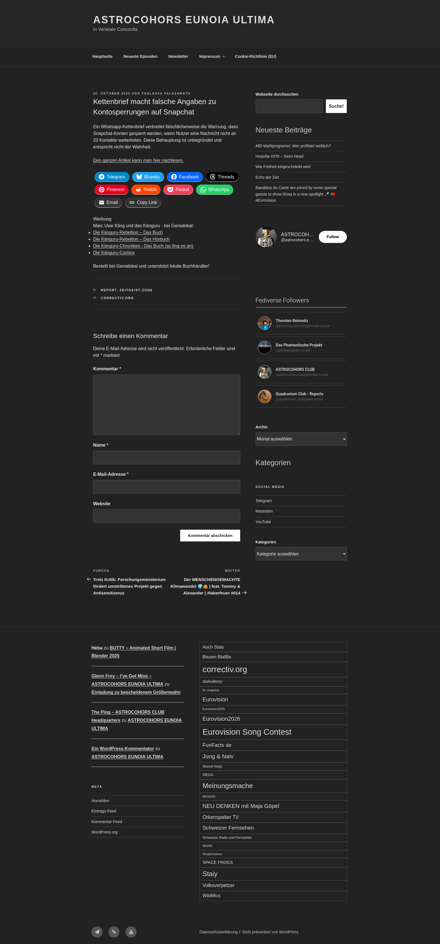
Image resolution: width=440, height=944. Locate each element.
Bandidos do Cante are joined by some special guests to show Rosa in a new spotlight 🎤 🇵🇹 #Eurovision (296, 194)
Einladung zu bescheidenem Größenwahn (135, 690)
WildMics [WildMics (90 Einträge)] (211, 894)
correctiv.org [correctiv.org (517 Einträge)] (225, 667)
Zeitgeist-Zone (136, 288)
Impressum (212, 56)
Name (100, 443)
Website (101, 502)
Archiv (262, 427)
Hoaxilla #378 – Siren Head (279, 156)
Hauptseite (103, 56)
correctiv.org (117, 296)
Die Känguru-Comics (114, 251)
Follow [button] (333, 237)
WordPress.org (104, 830)
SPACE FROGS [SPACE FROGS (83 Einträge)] (218, 860)
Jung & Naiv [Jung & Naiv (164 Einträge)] (218, 754)
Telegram (264, 501)
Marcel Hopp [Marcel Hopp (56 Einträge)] (212, 765)
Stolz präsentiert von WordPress (270, 930)
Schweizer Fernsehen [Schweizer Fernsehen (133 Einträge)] (228, 826)
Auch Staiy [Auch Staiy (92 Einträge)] (213, 645)
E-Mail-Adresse (111, 472)
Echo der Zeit (267, 177)
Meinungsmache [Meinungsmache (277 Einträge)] (228, 784)
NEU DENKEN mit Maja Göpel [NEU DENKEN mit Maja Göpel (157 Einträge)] (241, 804)
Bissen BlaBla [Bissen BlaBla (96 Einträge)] (217, 655)
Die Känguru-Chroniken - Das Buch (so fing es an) (143, 244)
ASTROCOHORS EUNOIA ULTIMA (184, 20)
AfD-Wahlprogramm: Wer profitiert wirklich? (293, 146)
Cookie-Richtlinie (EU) (255, 56)
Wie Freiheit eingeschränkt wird (283, 166)
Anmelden (100, 799)
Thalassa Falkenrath (166, 93)
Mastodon (264, 511)
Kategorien (266, 542)
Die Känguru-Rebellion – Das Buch (128, 231)
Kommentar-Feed (106, 820)
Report (109, 288)
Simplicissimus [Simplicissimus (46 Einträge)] (212, 852)
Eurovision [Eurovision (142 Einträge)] (215, 698)
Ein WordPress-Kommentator (122, 747)
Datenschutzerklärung (219, 930)
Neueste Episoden (140, 56)
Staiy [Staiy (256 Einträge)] (210, 872)
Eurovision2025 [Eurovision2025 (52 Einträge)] (214, 707)
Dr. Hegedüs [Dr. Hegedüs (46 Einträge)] (211, 688)
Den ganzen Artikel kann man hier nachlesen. (138, 160)
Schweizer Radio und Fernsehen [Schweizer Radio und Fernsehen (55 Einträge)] (227, 836)
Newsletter (178, 56)
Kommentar (107, 367)
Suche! (336, 106)
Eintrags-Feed (103, 809)
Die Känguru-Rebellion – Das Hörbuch (131, 237)
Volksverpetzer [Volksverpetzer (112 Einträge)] (219, 884)
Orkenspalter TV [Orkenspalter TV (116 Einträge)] (221, 815)
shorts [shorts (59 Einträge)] (207, 844)
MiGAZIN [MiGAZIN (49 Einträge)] (209, 794)
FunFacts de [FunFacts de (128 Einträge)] (217, 743)
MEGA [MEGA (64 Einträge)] (208, 773)
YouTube (263, 522)
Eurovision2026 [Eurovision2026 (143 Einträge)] (221, 717)
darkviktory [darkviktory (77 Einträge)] (213, 679)
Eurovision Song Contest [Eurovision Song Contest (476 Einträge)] (247, 730)
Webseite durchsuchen (277, 94)
